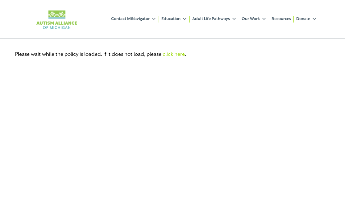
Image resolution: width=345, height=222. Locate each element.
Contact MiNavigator (133, 19)
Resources (281, 19)
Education (174, 19)
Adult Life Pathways (214, 19)
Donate (306, 19)
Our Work (254, 19)
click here (174, 54)
